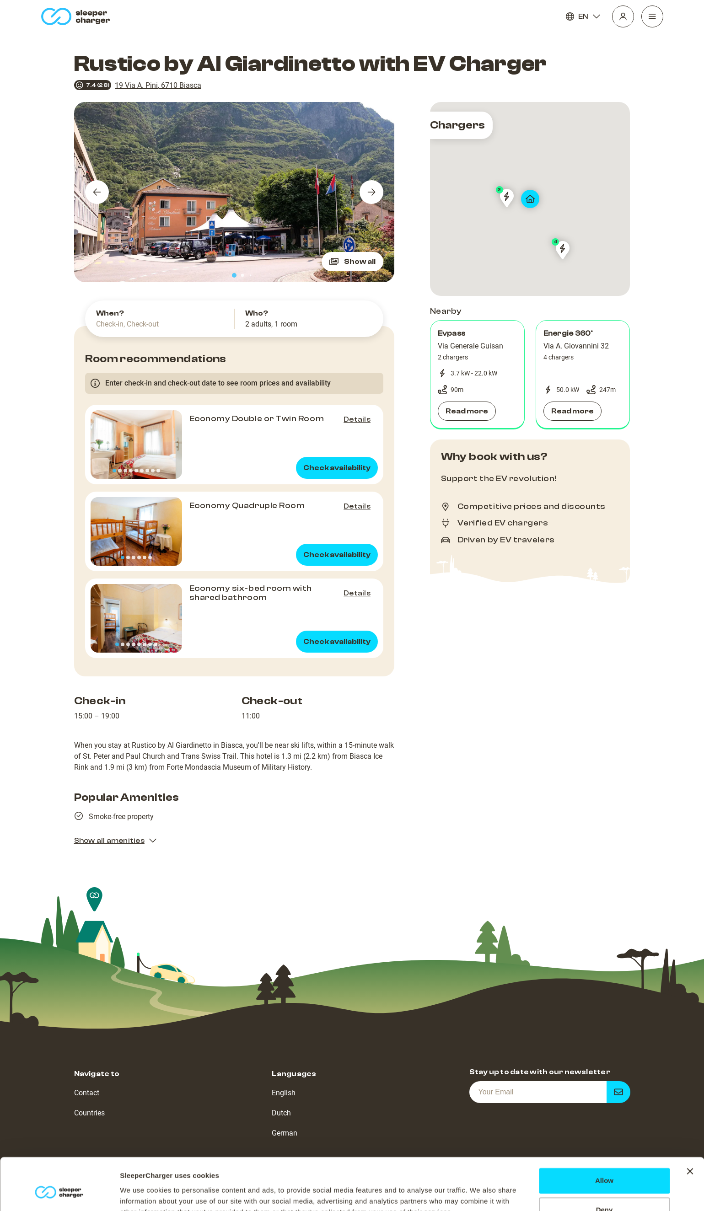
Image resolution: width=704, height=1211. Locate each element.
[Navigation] (652, 16)
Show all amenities (115, 840)
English (284, 1092)
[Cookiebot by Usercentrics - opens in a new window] (59, 1193)
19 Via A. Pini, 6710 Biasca (158, 85)
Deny (604, 1165)
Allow (604, 1136)
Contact (86, 1092)
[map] (530, 199)
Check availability (337, 468)
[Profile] (623, 16)
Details (357, 419)
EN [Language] (583, 16)
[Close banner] (690, 1127)
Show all (352, 261)
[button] (477, 374)
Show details (141, 1193)
